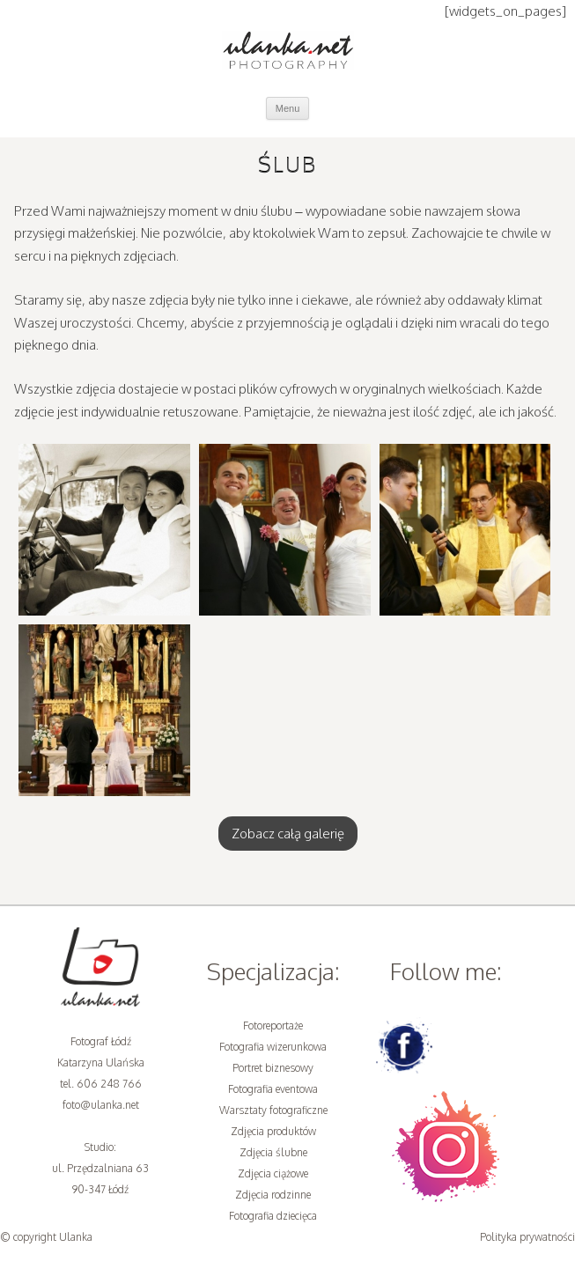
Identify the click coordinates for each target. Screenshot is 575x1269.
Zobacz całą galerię (288, 833)
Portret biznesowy (272, 1067)
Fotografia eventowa (273, 1089)
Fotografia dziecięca (273, 1215)
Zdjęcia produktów (273, 1131)
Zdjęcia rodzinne (273, 1194)
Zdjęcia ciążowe (273, 1173)
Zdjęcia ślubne (273, 1152)
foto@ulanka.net (101, 1104)
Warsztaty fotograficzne (273, 1110)
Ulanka (75, 1236)
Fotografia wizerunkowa (273, 1046)
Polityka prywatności (527, 1236)
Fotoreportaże (273, 1025)
